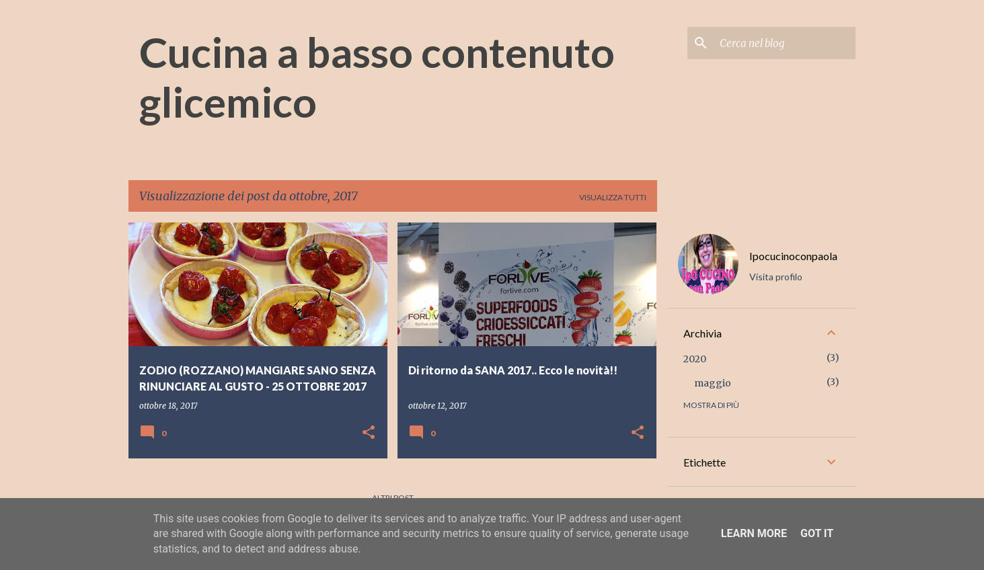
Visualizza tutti (612, 197)
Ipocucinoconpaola (793, 255)
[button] (369, 433)
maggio (712, 383)
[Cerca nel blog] (785, 43)
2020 (694, 359)
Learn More (754, 533)
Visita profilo (775, 276)
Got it (816, 533)
